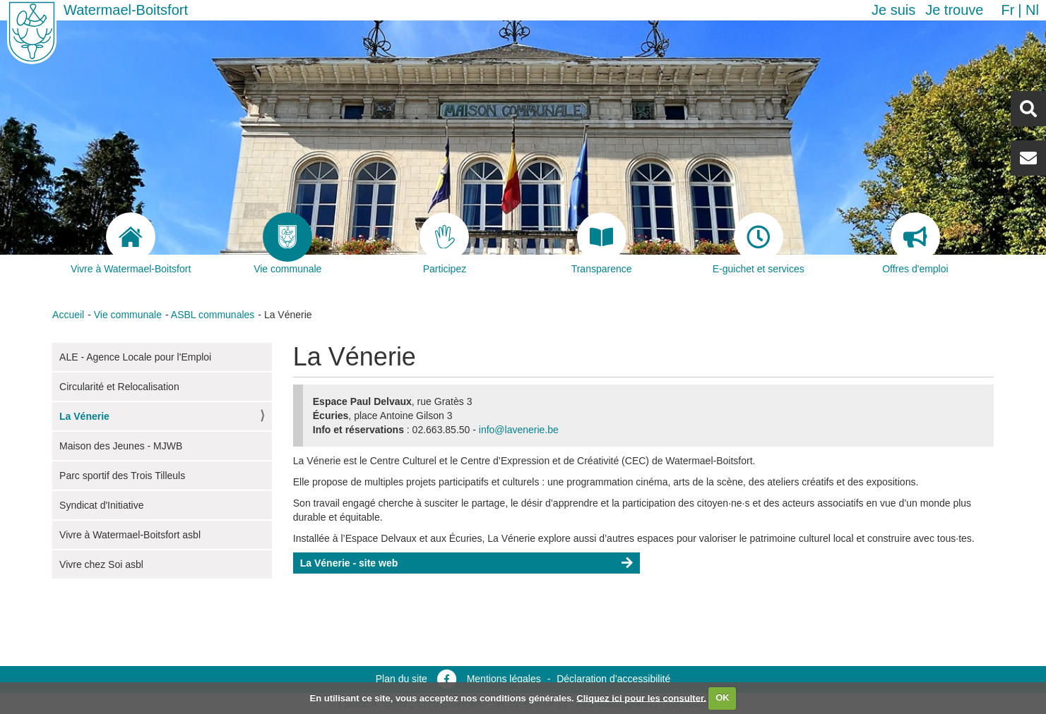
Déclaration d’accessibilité (613, 678)
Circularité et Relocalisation (119, 386)
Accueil (68, 314)
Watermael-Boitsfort (126, 10)
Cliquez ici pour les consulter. (641, 697)
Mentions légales (504, 678)
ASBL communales (213, 314)
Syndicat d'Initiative (101, 505)
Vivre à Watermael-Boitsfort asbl (130, 534)
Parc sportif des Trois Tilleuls (122, 475)
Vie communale (128, 314)
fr (1007, 10)
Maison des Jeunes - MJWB (120, 446)
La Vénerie (84, 416)
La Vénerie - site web (349, 563)
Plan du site (401, 678)
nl (1032, 10)
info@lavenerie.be (519, 429)
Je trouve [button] (954, 10)
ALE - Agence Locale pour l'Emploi (135, 357)
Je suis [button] (893, 10)
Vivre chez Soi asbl (101, 564)
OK (722, 697)
